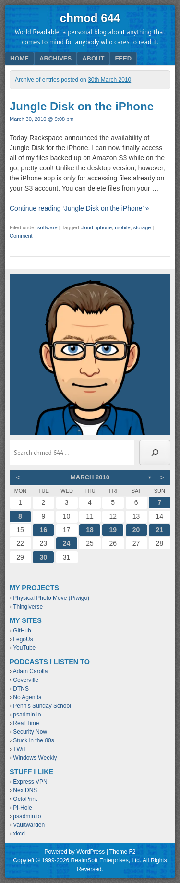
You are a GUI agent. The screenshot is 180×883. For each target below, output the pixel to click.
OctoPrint (25, 799)
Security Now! (30, 731)
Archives (55, 58)
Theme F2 (122, 851)
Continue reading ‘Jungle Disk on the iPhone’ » (79, 208)
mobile (122, 227)
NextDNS (25, 790)
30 (44, 557)
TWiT (20, 749)
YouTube (24, 647)
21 (160, 530)
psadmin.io (27, 714)
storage (142, 227)
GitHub (22, 630)
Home (19, 58)
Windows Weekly (35, 757)
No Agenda (27, 697)
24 (67, 543)
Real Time (26, 723)
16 (44, 530)
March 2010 (90, 477)
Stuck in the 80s (33, 740)
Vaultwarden (29, 825)
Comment (21, 236)
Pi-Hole (22, 807)
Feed (123, 58)
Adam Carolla (30, 671)
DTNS (21, 688)
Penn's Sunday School (42, 706)
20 (136, 530)
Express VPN (30, 781)
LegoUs (23, 639)
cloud (87, 227)
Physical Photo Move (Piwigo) (51, 598)
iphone (104, 227)
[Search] (154, 452)
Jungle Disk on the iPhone (82, 106)
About (93, 58)
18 (90, 530)
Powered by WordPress (74, 851)
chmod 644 (90, 18)
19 (113, 530)
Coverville (25, 680)
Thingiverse (28, 606)
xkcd (19, 833)
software (47, 227)
